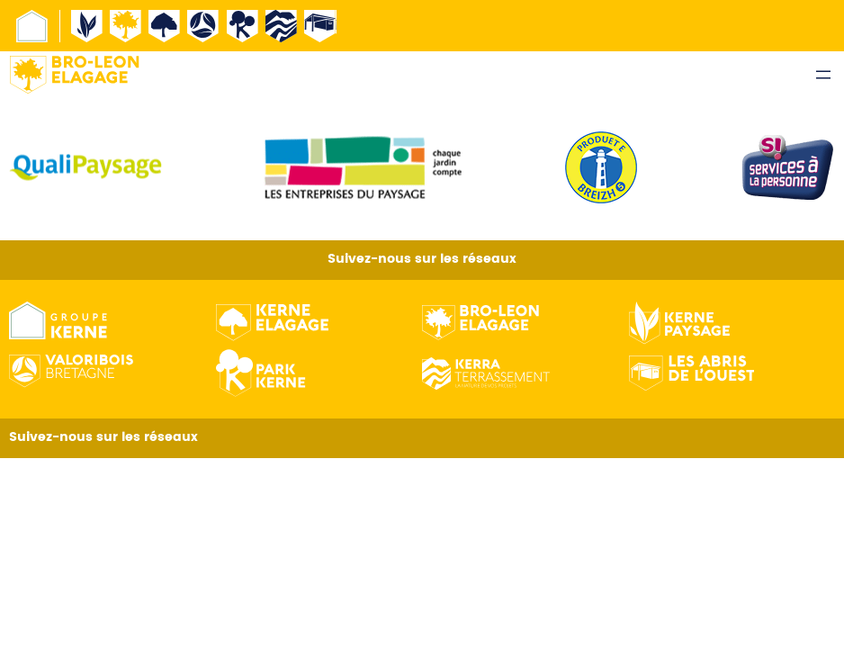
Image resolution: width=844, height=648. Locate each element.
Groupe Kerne (32, 26)
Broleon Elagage (126, 26)
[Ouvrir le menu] (823, 75)
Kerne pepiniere (243, 26)
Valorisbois (203, 26)
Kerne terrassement (281, 26)
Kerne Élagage (164, 26)
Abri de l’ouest (320, 26)
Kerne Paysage (87, 26)
